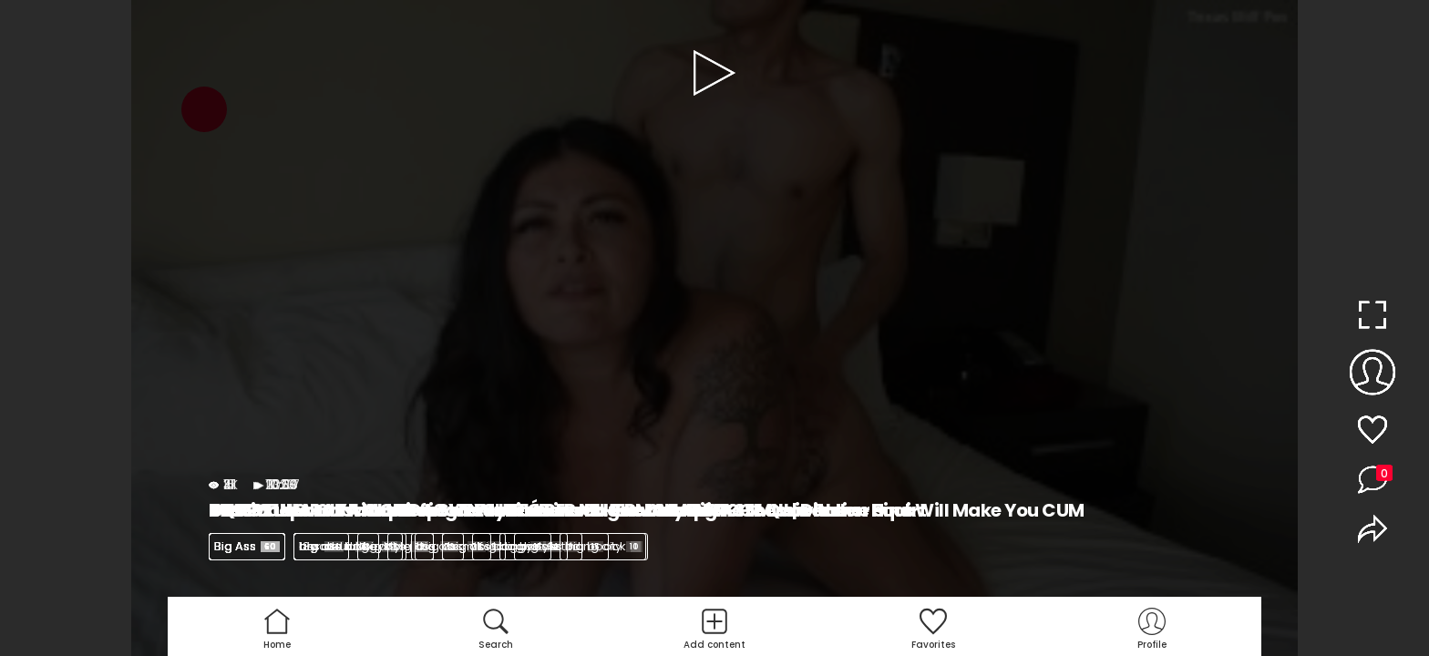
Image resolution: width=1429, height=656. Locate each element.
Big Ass (247, 546)
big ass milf (458, 546)
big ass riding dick (580, 546)
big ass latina (348, 546)
